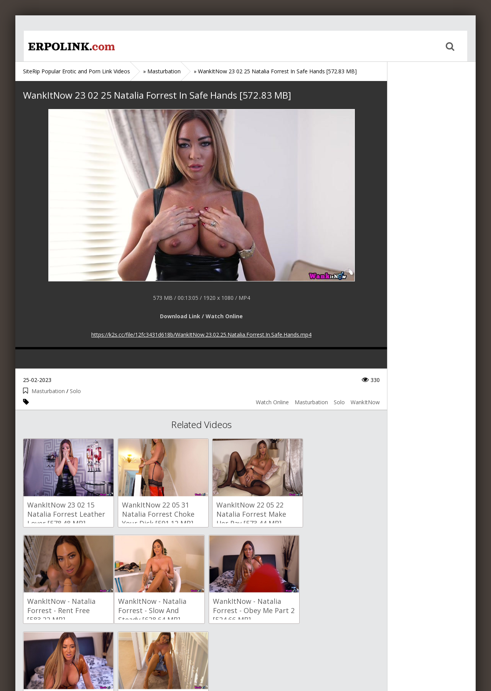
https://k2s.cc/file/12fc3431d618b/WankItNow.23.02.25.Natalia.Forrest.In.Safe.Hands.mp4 (201, 334)
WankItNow (365, 402)
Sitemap (56, 654)
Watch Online (272, 402)
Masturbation (48, 391)
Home (63, 46)
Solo (75, 391)
